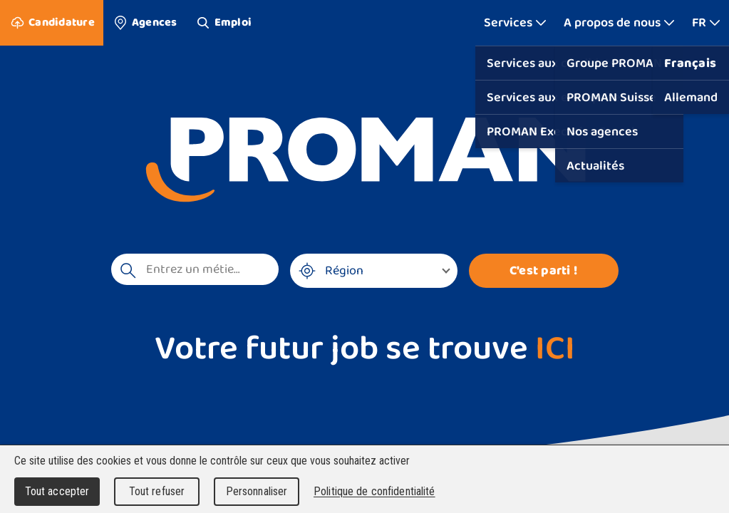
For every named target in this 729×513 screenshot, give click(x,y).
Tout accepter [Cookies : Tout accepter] (57, 491)
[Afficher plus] (515, 23)
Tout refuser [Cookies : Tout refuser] (157, 491)
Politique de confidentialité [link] (374, 491)
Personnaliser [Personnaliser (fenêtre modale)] (257, 491)
